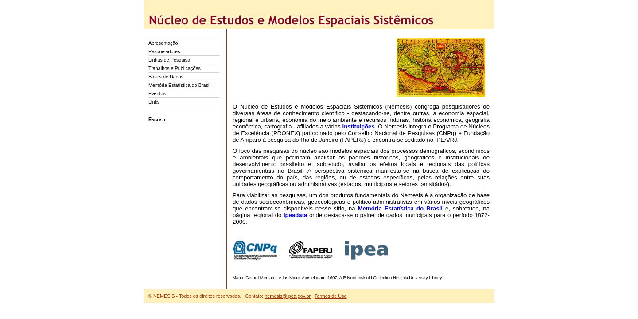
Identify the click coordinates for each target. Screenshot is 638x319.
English (156, 119)
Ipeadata (295, 215)
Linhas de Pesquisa (169, 59)
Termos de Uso (331, 296)
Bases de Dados (165, 76)
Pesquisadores (164, 51)
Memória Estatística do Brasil (179, 85)
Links (154, 102)
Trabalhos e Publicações (174, 68)
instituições (358, 126)
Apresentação (163, 43)
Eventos (157, 93)
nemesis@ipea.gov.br (288, 296)
